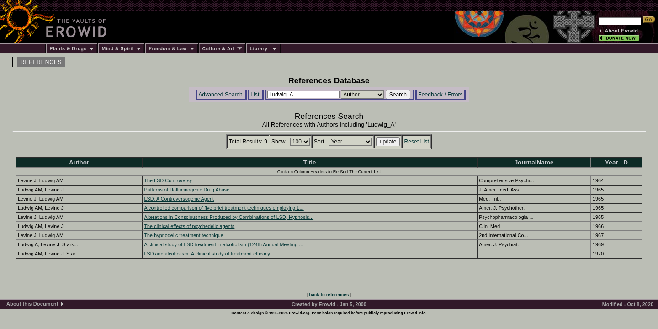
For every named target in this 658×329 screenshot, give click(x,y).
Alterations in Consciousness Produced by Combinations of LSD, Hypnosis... (228, 217)
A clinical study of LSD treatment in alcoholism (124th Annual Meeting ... (223, 244)
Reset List (416, 141)
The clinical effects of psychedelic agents (189, 226)
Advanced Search (220, 94)
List (254, 94)
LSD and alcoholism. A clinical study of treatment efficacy (207, 253)
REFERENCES (41, 62)
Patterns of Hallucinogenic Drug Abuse (186, 189)
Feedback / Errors (440, 94)
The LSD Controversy (168, 180)
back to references (329, 294)
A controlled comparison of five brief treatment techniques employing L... (223, 208)
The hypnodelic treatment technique (183, 235)
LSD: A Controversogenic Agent (179, 199)
